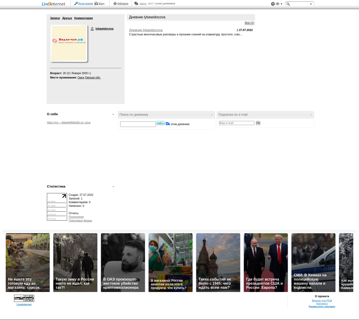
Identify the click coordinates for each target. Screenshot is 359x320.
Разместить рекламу (322, 306)
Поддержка (273, 4)
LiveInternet (54, 4)
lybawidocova (92, 29)
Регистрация (85, 3)
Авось (142, 3)
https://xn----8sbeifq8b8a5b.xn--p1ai (68, 122)
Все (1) (249, 23)
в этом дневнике (179, 124)
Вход (101, 3)
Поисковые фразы (80, 220)
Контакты (322, 303)
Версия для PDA (322, 300)
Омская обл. (93, 77)
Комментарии (83, 18)
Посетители (76, 217)
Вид (279, 4)
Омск (81, 77)
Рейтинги (122, 3)
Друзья (67, 18)
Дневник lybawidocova (146, 30)
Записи (55, 18)
